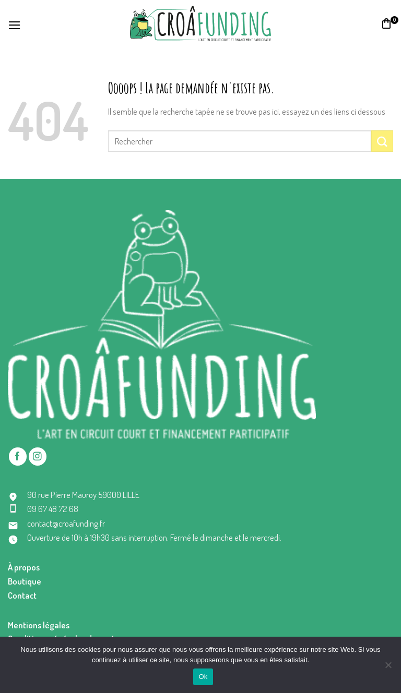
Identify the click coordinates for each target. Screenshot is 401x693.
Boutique (24, 581)
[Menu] (14, 23)
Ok (202, 676)
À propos (24, 567)
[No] (388, 668)
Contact (22, 595)
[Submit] (382, 141)
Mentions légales (38, 624)
